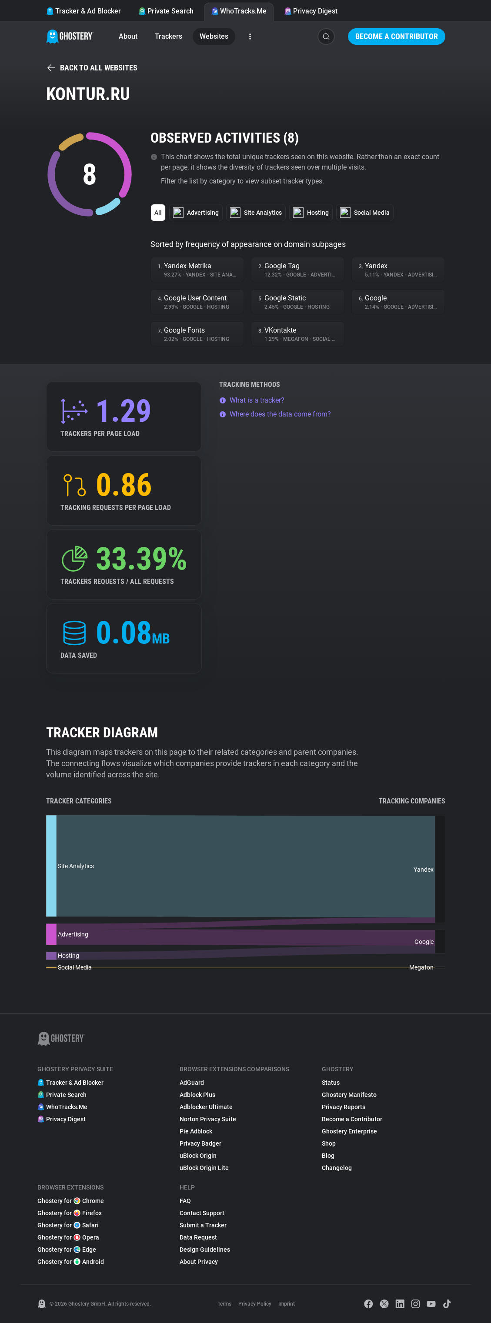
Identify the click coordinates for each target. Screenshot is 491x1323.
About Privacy (199, 1261)
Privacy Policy (254, 1304)
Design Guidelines (205, 1249)
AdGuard (192, 1082)
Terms (224, 1304)
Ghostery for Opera (68, 1237)
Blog (328, 1155)
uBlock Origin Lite (204, 1167)
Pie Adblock (196, 1131)
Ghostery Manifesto (349, 1094)
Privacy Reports (343, 1106)
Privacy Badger (200, 1143)
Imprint (286, 1304)
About (128, 36)
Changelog (337, 1167)
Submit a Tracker (203, 1225)
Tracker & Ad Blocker (83, 11)
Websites (214, 36)
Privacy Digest (310, 11)
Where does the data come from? (275, 414)
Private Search (166, 11)
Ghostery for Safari (68, 1225)
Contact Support (202, 1213)
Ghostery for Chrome (70, 1200)
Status (331, 1082)
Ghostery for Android (70, 1261)
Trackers (168, 36)
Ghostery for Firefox (69, 1213)
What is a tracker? (251, 400)
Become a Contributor (396, 36)
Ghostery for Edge (66, 1249)
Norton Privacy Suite (208, 1119)
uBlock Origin (198, 1155)
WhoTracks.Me (239, 11)
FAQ (185, 1200)
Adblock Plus (197, 1094)
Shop (329, 1143)
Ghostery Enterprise (349, 1131)
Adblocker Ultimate (206, 1106)
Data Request (198, 1237)
